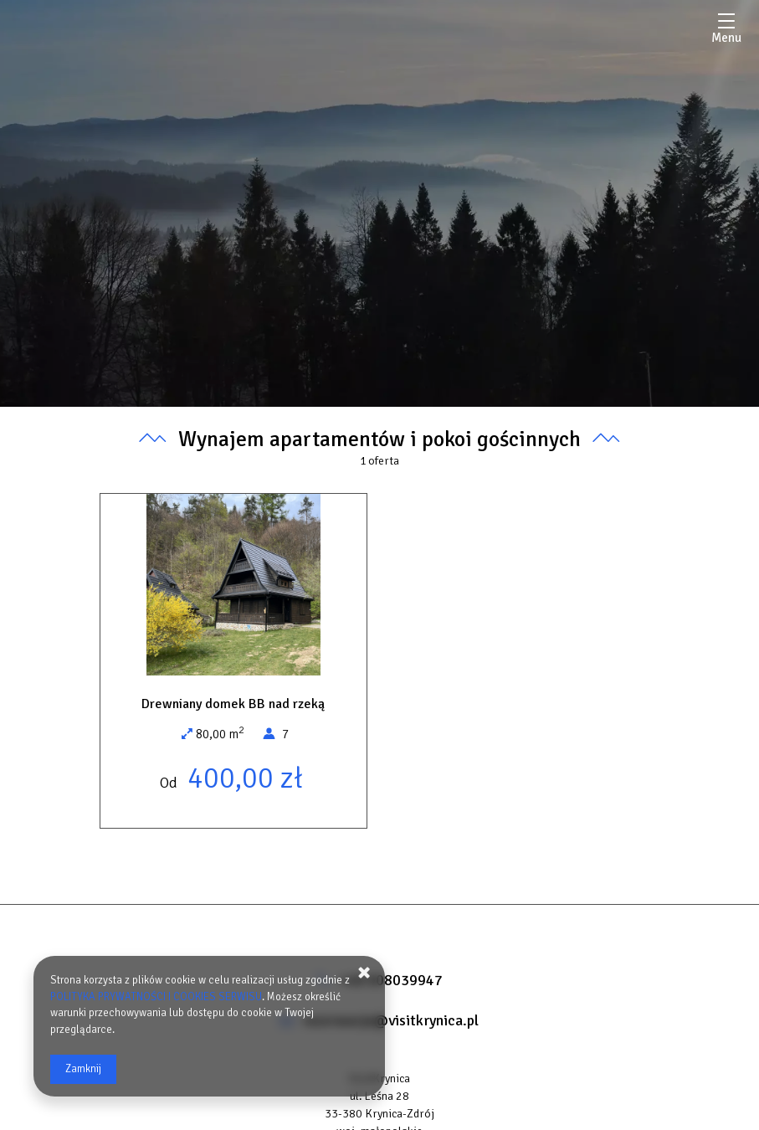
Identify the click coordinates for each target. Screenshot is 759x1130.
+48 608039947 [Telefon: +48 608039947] (391, 980)
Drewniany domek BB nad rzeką (233, 704)
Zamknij (83, 1069)
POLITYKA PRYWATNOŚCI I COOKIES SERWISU (156, 997)
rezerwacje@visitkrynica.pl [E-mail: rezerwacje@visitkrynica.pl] (390, 1020)
